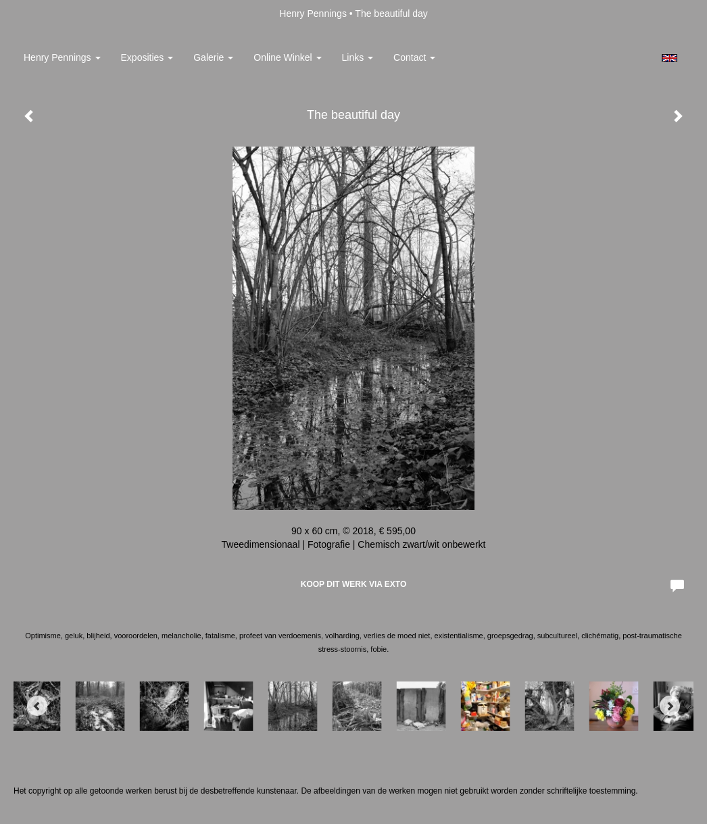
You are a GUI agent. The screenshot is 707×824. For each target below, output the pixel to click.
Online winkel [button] (287, 57)
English (669, 58)
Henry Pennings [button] (62, 57)
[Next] (670, 706)
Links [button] (358, 57)
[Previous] (37, 706)
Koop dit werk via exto (353, 584)
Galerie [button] (213, 57)
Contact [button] (414, 57)
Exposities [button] (147, 57)
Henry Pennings (313, 13)
